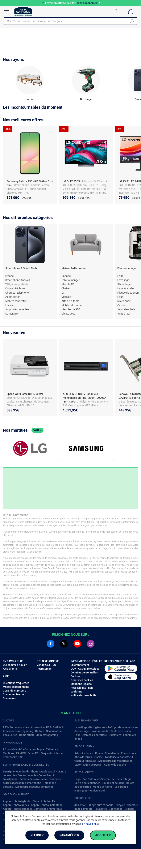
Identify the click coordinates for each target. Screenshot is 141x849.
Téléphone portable (16, 284)
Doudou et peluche (113, 782)
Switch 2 (58, 727)
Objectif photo (41, 801)
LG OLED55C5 (71, 181)
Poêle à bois (128, 753)
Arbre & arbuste (83, 753)
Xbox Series (10, 734)
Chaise (65, 288)
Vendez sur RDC (46, 664)
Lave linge (123, 280)
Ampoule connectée (17, 309)
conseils (54, 608)
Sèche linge (124, 284)
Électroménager (127, 268)
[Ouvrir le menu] (6, 12)
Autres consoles (19, 727)
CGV (73, 668)
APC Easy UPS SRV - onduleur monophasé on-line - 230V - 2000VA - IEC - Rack (85, 397)
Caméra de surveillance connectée (40, 779)
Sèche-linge (81, 731)
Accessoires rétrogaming (18, 731)
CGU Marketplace (88, 668)
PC (21, 749)
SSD (21, 757)
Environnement (80, 664)
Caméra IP (11, 313)
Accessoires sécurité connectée (34, 786)
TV (53, 801)
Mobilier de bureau (72, 305)
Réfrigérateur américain (122, 727)
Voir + (37, 430)
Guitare (39, 731)
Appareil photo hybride (17, 801)
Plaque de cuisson (128, 292)
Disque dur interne (51, 753)
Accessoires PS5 (41, 727)
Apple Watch (12, 296)
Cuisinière (115, 734)
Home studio (27, 734)
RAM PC (21, 753)
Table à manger (70, 280)
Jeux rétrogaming (47, 734)
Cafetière (122, 305)
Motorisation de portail (88, 764)
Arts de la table (70, 301)
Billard (130, 782)
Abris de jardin (83, 757)
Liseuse (9, 305)
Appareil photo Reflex (16, 805)
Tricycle (120, 805)
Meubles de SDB (70, 309)
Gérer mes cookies (82, 680)
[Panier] (130, 11)
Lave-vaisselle (100, 731)
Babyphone (115, 808)
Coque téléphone (15, 288)
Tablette (51, 749)
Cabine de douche (115, 764)
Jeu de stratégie (121, 779)
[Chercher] (132, 21)
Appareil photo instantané (47, 805)
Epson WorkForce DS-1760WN (25, 393)
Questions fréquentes (16, 682)
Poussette (100, 808)
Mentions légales (81, 683)
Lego (77, 779)
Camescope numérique (48, 808)
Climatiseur (112, 753)
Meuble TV (67, 284)
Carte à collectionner (87, 782)
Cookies (75, 676)
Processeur (10, 757)
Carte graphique (34, 749)
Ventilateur (123, 313)
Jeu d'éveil (80, 805)
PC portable (10, 749)
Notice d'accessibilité (84, 695)
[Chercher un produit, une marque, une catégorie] (69, 21)
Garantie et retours (14, 690)
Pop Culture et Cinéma (96, 779)
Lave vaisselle (125, 288)
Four (120, 296)
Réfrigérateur (97, 727)
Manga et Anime (103, 786)
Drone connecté (27, 775)
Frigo (120, 275)
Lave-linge (80, 727)
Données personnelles (84, 672)
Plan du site (71, 713)
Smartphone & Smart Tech (21, 268)
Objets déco (68, 313)
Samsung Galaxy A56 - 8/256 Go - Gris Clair (30, 183)
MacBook (8, 753)
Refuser (37, 835)
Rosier (99, 753)
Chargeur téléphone (17, 292)
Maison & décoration (73, 268)
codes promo (68, 608)
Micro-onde (124, 301)
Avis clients (10, 668)
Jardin (30, 99)
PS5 (5, 727)
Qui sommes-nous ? (15, 664)
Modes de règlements (16, 686)
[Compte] (116, 11)
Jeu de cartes (82, 786)
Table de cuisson (120, 731)
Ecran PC (33, 753)
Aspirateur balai (126, 309)
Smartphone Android (17, 280)
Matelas (66, 296)
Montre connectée (16, 301)
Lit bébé (129, 808)
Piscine (98, 757)
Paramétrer (69, 835)
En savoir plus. (90, 823)
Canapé (66, 275)
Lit (62, 292)
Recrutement (44, 668)
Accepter (103, 835)
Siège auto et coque (101, 805)
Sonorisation (54, 731)
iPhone (9, 275)
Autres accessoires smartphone (22, 782)
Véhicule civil (97, 790)
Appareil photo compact (17, 808)
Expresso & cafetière (94, 734)
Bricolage (86, 99)
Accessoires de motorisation (115, 760)
